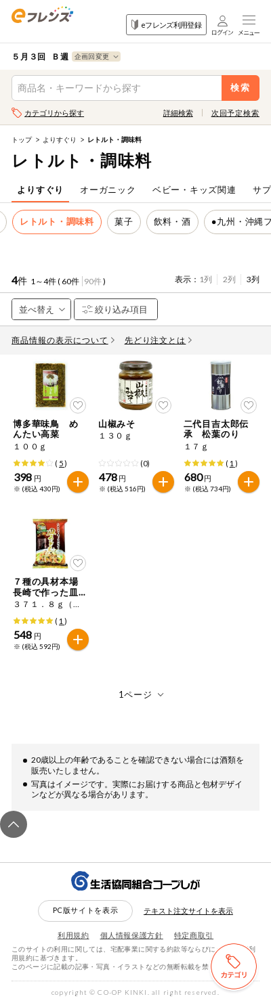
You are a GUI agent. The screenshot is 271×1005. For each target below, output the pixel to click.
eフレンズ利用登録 (166, 25)
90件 (93, 281)
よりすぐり (60, 139)
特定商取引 (193, 935)
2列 (229, 279)
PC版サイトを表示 (86, 910)
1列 (205, 279)
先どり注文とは (158, 340)
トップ (22, 139)
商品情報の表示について (63, 340)
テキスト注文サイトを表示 (188, 910)
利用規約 (73, 935)
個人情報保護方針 (131, 935)
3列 (253, 279)
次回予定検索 (235, 112)
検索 (240, 88)
